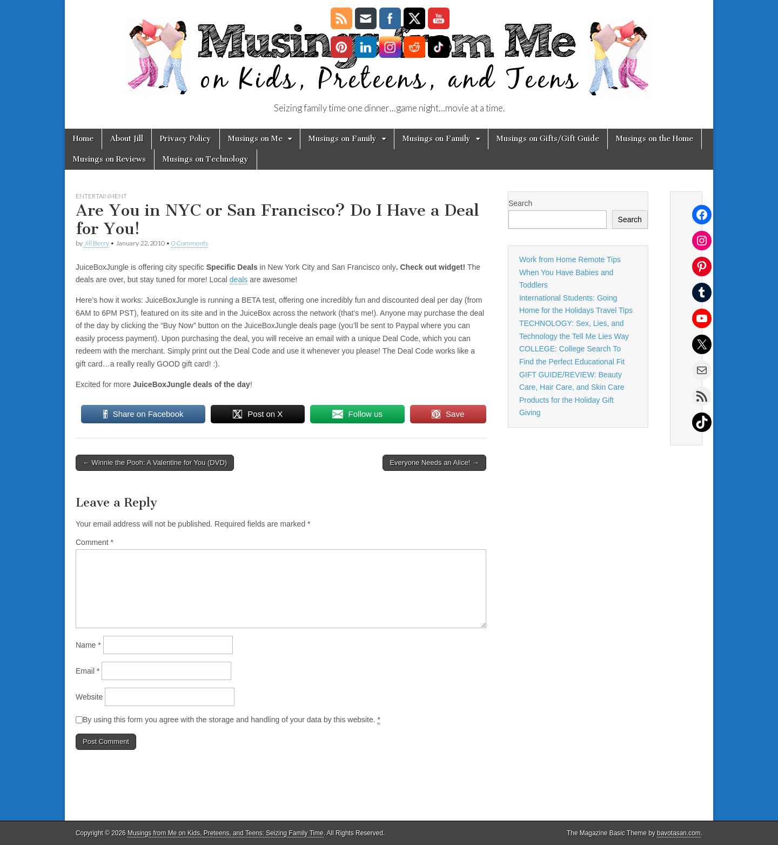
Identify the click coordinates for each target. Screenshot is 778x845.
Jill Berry (96, 243)
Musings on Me (255, 138)
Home (83, 138)
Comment (94, 542)
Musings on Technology (206, 159)
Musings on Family (342, 138)
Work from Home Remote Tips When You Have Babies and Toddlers (570, 272)
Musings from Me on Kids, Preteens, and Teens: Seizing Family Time (226, 833)
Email (87, 671)
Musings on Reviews (109, 159)
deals (238, 279)
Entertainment (101, 195)
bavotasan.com (679, 833)
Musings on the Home (654, 138)
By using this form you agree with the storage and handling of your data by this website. (231, 719)
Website (89, 697)
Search (520, 203)
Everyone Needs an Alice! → (434, 462)
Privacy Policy (185, 138)
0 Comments (189, 243)
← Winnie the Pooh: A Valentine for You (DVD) (155, 462)
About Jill (126, 138)
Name (88, 645)
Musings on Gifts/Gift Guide (548, 138)
